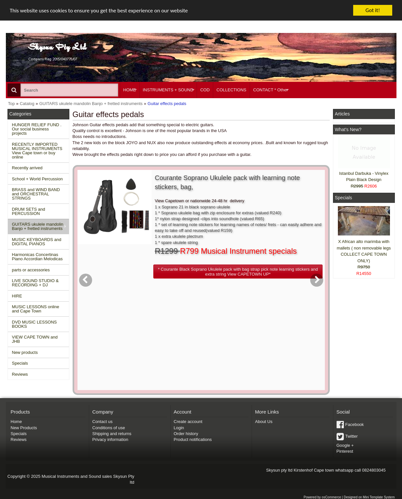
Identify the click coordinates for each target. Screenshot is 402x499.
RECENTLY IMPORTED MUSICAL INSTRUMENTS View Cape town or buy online (37, 150)
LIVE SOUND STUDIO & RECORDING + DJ (35, 282)
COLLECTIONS (231, 89)
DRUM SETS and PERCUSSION (28, 211)
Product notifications (193, 439)
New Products (24, 427)
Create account (188, 421)
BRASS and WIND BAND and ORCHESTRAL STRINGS (36, 194)
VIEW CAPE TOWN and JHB (35, 339)
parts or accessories (31, 269)
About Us (263, 421)
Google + (345, 445)
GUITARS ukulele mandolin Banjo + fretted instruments (37, 226)
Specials (20, 363)
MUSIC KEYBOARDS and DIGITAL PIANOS (37, 241)
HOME (129, 89)
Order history (186, 433)
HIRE (17, 296)
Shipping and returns (112, 433)
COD (205, 89)
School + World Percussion (37, 178)
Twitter (351, 436)
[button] (238, 271)
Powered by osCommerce (322, 497)
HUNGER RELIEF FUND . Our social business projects (37, 129)
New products (25, 352)
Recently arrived (27, 167)
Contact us (102, 421)
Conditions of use (108, 427)
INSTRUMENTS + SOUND (168, 89)
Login (179, 427)
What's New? (348, 129)
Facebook (354, 424)
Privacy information (110, 439)
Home (16, 421)
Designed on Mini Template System (369, 497)
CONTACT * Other (270, 89)
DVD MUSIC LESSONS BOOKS (34, 324)
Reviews (20, 374)
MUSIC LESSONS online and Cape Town (35, 308)
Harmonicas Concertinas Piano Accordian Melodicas (37, 256)
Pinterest (345, 451)
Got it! (373, 10)
